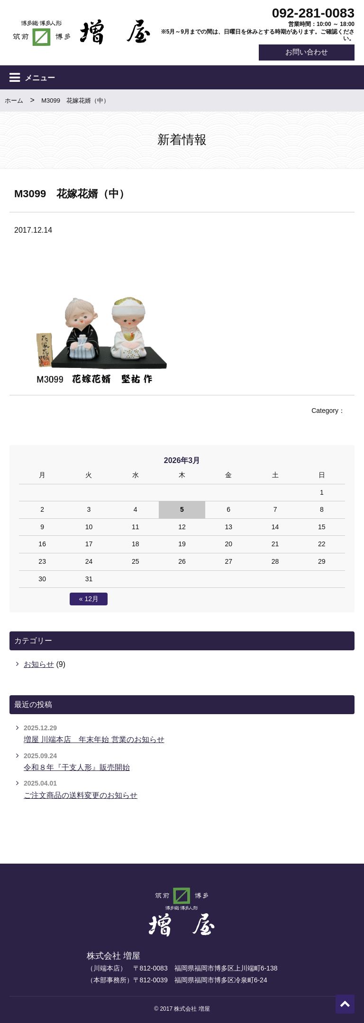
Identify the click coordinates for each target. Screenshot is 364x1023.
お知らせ (39, 665)
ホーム (14, 101)
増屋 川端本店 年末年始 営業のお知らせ (94, 740)
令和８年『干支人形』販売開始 (77, 767)
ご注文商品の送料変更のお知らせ (80, 795)
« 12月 (89, 599)
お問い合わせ (304, 53)
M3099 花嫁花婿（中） (75, 101)
